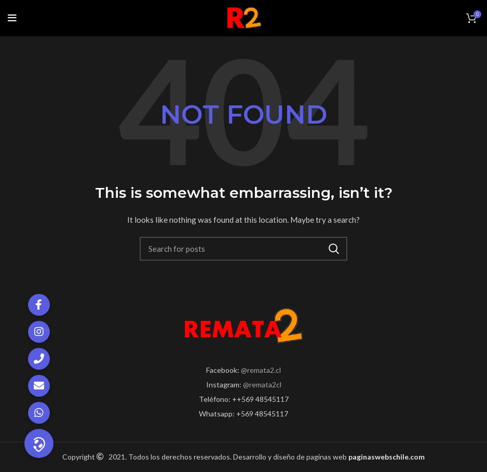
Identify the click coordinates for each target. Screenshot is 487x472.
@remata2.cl (261, 370)
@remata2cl (262, 384)
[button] (38, 443)
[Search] (243, 249)
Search (333, 249)
